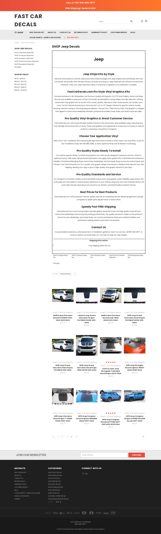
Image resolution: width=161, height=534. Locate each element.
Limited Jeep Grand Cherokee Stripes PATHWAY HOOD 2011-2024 (86, 319)
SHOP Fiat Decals (54, 478)
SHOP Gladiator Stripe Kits (23, 58)
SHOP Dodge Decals (55, 475)
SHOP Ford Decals (54, 481)
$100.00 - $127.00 (20, 81)
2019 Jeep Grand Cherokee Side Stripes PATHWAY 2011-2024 (63, 367)
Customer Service (119, 32)
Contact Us (65, 32)
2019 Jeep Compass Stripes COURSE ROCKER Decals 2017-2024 (134, 418)
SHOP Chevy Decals (55, 472)
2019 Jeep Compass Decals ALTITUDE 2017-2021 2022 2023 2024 (110, 421)
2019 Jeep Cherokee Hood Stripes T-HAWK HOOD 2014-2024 (62, 418)
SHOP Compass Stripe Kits (24, 55)
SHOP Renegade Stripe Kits (24, 64)
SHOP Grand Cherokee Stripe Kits (26, 61)
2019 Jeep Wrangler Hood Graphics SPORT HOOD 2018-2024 (134, 367)
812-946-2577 (73, 37)
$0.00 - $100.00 (19, 78)
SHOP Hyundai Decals (55, 487)
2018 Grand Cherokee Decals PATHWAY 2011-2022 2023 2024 (63, 317)
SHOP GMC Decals (54, 484)
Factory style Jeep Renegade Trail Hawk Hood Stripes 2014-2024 (110, 371)
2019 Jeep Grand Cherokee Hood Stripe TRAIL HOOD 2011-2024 (87, 367)
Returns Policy (81, 32)
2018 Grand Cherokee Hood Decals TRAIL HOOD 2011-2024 (110, 317)
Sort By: (56, 274)
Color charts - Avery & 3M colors (45, 37)
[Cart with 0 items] (146, 21)
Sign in (17, 496)
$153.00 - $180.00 (20, 87)
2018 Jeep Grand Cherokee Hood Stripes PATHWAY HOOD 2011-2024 (134, 319)
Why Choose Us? (36, 32)
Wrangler (17, 67)
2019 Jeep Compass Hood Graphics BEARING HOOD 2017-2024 (86, 418)
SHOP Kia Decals (53, 493)
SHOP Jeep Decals (54, 490)
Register (25, 496)
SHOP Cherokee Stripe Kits (24, 53)
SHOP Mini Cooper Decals (57, 496)
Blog (133, 32)
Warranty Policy (99, 32)
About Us (52, 32)
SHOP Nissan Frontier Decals (58, 499)
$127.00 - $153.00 (20, 84)
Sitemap (17, 499)
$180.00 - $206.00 (20, 90)
